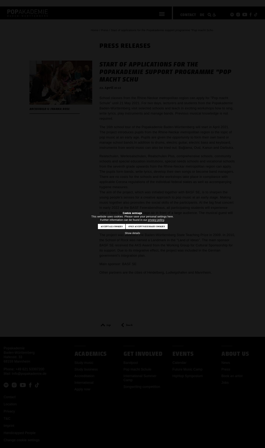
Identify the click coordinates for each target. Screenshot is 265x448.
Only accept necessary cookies (146, 226)
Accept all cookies (112, 226)
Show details (132, 233)
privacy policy (156, 219)
